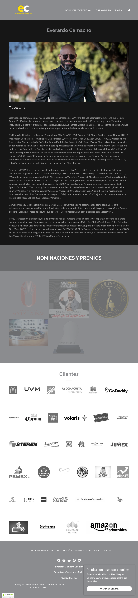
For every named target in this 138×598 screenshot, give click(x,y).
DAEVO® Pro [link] (103, 10)
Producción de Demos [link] (70, 550)
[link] (23, 9)
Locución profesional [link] (78, 10)
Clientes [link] (106, 550)
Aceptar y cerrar (109, 589)
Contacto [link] (93, 550)
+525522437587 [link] (69, 577)
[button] (119, 10)
